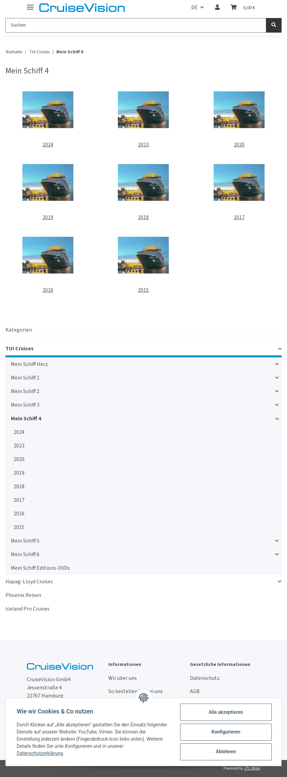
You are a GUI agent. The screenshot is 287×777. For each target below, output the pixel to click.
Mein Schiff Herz (29, 364)
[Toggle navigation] (30, 4)
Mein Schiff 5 (25, 541)
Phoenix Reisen (23, 595)
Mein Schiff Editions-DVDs (40, 568)
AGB (195, 691)
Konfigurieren (225, 732)
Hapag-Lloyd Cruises (29, 581)
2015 (143, 290)
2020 (239, 144)
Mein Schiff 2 (25, 391)
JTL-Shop (252, 768)
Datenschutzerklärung (40, 753)
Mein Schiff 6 (25, 554)
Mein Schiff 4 (26, 418)
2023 (143, 144)
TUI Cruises (19, 348)
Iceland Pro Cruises (27, 609)
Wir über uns (122, 678)
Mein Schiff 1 (25, 378)
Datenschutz (205, 678)
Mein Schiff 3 (25, 405)
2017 (239, 217)
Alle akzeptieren (226, 712)
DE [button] (194, 7)
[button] (217, 7)
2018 (143, 217)
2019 (47, 217)
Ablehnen (226, 751)
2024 (47, 144)
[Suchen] (135, 25)
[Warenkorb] (243, 7)
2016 (47, 290)
